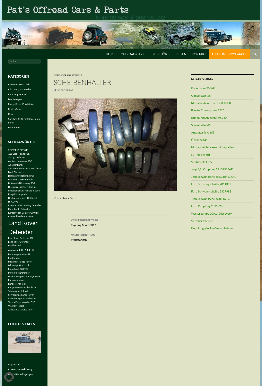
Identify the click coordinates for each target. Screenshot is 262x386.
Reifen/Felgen (15, 109)
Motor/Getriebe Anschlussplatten (212, 147)
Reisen (181, 54)
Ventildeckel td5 (201, 162)
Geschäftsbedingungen (20, 374)
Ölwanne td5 (199, 139)
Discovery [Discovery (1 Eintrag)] (13, 187)
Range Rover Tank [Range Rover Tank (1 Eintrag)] (17, 283)
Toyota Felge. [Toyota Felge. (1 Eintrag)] (14, 302)
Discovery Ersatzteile (19, 89)
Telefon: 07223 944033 (229, 54)
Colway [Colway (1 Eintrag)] (37, 168)
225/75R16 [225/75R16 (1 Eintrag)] (13, 150)
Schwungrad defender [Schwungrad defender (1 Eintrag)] (19, 291)
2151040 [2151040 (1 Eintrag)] (23, 150)
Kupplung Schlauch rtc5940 (209, 117)
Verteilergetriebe (202, 221)
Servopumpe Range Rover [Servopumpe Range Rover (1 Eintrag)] (21, 294)
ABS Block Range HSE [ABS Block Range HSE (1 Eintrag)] (18, 153)
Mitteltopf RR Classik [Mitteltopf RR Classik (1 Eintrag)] (18, 265)
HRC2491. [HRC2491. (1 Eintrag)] (13, 201)
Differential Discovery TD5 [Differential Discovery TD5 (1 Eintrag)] (21, 183)
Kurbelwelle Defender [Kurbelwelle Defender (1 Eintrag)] (19, 209)
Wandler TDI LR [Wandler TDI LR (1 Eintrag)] (16, 305)
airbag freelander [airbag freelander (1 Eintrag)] (16, 157)
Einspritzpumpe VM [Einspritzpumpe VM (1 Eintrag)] (17, 194)
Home (110, 54)
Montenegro (15, 99)
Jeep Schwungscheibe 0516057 (211, 198)
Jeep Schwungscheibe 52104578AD (214, 176)
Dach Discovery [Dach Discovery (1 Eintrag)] (16, 172)
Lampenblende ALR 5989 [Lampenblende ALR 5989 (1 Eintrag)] (20, 216)
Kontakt (199, 54)
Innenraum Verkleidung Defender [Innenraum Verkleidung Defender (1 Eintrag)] (24, 205)
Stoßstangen (119, 236)
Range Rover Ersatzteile (21, 104)
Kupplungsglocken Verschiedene (212, 228)
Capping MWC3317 (119, 222)
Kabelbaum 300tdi (203, 88)
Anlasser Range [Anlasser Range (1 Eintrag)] (16, 164)
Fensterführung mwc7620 (207, 110)
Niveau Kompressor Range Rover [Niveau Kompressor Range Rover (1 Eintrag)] (24, 276)
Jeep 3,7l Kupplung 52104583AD (212, 169)
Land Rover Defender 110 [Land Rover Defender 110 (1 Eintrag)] (20, 238)
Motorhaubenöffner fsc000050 (211, 103)
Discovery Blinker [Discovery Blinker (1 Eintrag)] (27, 187)
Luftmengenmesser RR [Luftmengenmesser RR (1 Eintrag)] (19, 254)
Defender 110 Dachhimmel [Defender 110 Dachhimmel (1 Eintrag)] (21, 175)
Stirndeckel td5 (200, 154)
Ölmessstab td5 (201, 95)
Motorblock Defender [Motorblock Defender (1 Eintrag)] (18, 272)
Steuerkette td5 (201, 125)
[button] (9, 377)
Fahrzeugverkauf (17, 94)
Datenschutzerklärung (20, 369)
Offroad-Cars (132, 54)
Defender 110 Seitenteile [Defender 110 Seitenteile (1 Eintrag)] (20, 179)
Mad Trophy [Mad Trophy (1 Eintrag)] (14, 258)
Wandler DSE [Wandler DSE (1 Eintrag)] (28, 302)
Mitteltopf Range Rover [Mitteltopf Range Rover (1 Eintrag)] (20, 261)
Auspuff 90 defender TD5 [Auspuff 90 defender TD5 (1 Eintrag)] (20, 168)
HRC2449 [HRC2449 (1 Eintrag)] (32, 198)
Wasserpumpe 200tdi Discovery (211, 213)
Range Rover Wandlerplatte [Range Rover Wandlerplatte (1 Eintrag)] (22, 287)
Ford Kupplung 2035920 (206, 206)
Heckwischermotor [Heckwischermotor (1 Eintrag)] (17, 198)
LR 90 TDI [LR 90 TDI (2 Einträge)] (26, 250)
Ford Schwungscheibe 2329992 (211, 191)
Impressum (14, 364)
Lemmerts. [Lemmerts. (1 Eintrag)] (13, 250)
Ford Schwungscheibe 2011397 (211, 184)
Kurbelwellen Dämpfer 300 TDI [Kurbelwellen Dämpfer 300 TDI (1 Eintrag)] (23, 212)
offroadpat (65, 90)
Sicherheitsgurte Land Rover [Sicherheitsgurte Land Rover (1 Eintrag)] (22, 298)
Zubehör (159, 54)
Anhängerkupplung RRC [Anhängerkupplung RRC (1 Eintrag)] (20, 161)
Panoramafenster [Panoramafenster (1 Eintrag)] (17, 280)
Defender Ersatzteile (68, 75)
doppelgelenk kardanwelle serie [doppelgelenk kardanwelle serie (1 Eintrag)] (24, 190)
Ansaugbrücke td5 (202, 132)
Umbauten (14, 127)
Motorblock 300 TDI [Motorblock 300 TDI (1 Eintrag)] (18, 269)
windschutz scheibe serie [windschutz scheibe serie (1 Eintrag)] (20, 309)
